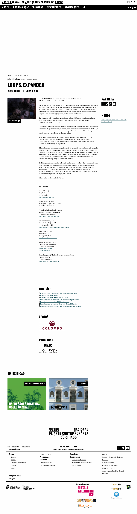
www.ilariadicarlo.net (45, 248)
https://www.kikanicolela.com (48, 238)
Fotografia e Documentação (110, 465)
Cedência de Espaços (108, 468)
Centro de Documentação (18, 462)
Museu (6, 7)
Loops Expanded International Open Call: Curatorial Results (58, 304)
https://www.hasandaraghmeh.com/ (49, 261)
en (134, 2)
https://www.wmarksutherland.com (49, 216)
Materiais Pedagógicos (48, 465)
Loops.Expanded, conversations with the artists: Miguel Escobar (59, 300)
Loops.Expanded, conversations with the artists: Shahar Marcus (59, 293)
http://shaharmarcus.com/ (46, 197)
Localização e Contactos (79, 460)
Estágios (104, 454)
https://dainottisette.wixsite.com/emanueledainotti (54, 227)
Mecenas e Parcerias (108, 462)
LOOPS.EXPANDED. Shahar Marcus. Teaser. (54, 297)
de (32, 2)
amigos (132, 7)
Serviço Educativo (46, 462)
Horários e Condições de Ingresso (82, 462)
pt (128, 2)
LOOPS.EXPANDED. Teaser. (49, 295)
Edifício (13, 460)
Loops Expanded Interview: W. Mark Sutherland (54, 302)
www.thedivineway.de (45, 251)
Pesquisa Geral (15, 476)
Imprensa (105, 460)
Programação (21, 7)
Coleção (13, 465)
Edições (13, 468)
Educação (38, 7)
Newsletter (54, 7)
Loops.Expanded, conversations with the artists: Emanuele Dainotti (60, 306)
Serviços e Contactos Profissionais (112, 457)
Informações (72, 7)
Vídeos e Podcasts (46, 454)
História (13, 457)
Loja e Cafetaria (76, 465)
